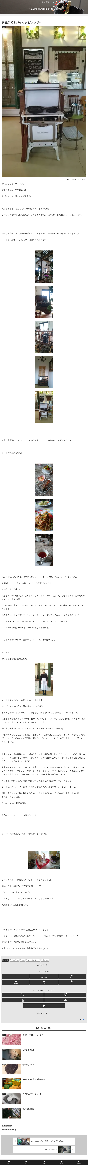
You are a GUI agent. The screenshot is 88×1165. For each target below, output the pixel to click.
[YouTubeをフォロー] (23, 1000)
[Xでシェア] (16, 976)
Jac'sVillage (14, 960)
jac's (22, 960)
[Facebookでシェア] (44, 976)
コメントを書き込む (44, 1113)
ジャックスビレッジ (33, 960)
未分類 (5, 960)
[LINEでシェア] (44, 982)
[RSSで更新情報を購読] (44, 1005)
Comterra (45, 960)
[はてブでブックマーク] (72, 976)
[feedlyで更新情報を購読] (65, 1000)
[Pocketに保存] (16, 982)
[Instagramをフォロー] (65, 995)
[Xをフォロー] (23, 995)
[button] (72, 982)
